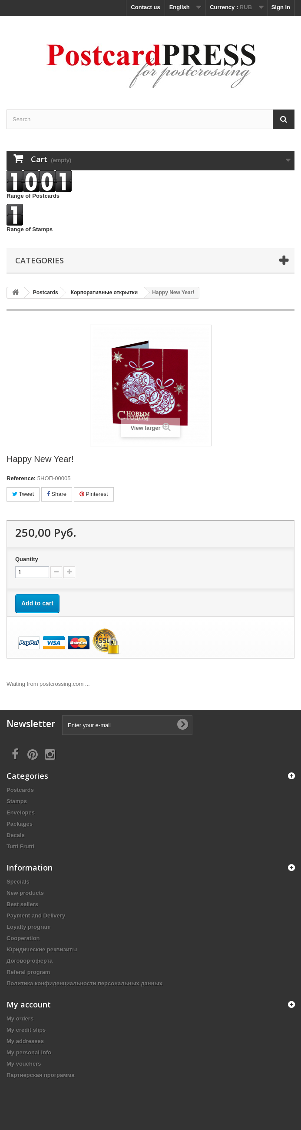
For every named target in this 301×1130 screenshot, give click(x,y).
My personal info (29, 1052)
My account (29, 1004)
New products (25, 893)
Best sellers (22, 904)
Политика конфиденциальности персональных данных (84, 983)
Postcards (20, 790)
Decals (16, 835)
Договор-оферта (30, 960)
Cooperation (23, 938)
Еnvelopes (21, 812)
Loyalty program (29, 927)
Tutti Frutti (20, 846)
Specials (18, 881)
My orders (20, 1018)
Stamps (17, 801)
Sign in (280, 7)
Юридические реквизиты (42, 949)
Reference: (21, 478)
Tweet (23, 494)
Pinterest (93, 494)
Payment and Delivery (36, 915)
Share (56, 494)
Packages (20, 824)
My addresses (25, 1041)
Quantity (26, 559)
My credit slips (26, 1030)
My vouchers (24, 1063)
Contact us (145, 7)
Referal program (28, 972)
